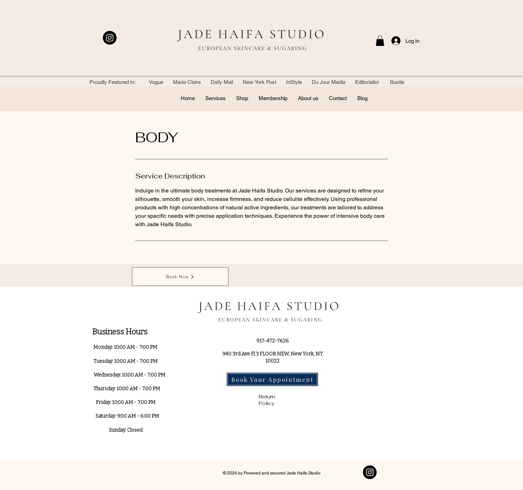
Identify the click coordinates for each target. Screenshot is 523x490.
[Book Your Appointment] (272, 379)
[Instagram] (110, 38)
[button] (380, 40)
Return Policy (267, 400)
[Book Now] (180, 276)
